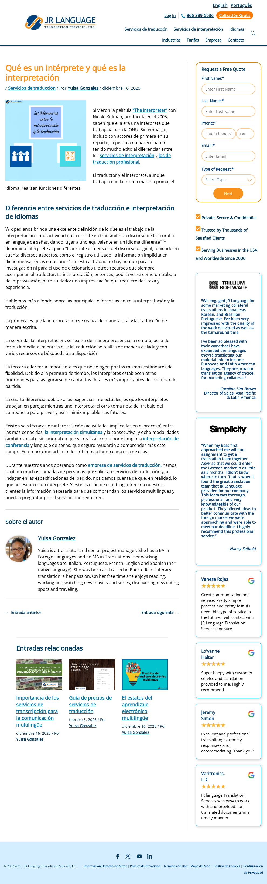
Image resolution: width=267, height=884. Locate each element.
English (220, 5)
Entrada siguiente (160, 612)
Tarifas (193, 40)
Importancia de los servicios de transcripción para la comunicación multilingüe (37, 711)
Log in (170, 15)
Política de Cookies (227, 866)
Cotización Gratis (234, 15)
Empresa (213, 40)
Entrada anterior (23, 612)
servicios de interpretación (127, 155)
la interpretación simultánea (73, 432)
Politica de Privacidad (145, 866)
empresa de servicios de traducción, (125, 465)
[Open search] (253, 34)
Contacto (236, 40)
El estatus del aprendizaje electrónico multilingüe (137, 708)
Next (228, 193)
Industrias (171, 40)
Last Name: (212, 100)
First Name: (212, 78)
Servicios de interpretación (198, 29)
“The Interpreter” (150, 110)
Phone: (208, 123)
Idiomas (236, 29)
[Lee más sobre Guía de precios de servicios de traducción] (92, 674)
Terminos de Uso (175, 866)
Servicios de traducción (146, 29)
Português (241, 5)
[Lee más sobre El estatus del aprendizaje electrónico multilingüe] (145, 674)
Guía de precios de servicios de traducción (90, 704)
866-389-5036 (200, 15)
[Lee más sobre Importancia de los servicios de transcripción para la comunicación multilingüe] (39, 674)
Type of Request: (217, 169)
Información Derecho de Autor (105, 866)
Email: (208, 145)
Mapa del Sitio (200, 866)
